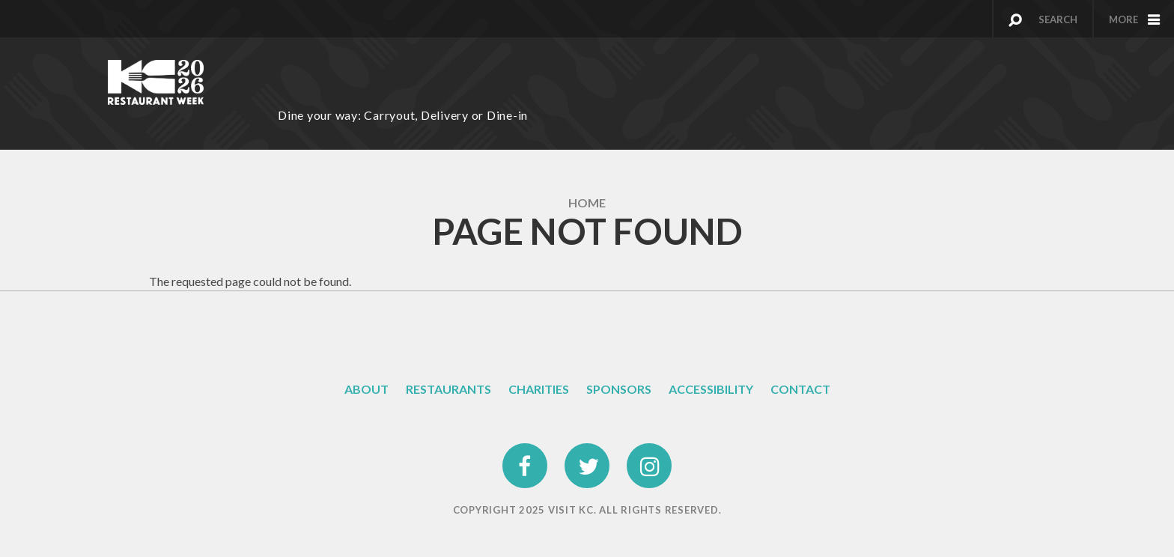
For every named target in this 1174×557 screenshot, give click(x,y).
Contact (800, 389)
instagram (650, 452)
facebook (525, 452)
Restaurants (448, 389)
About (366, 389)
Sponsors (618, 389)
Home (587, 202)
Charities (538, 389)
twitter (587, 452)
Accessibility (711, 389)
